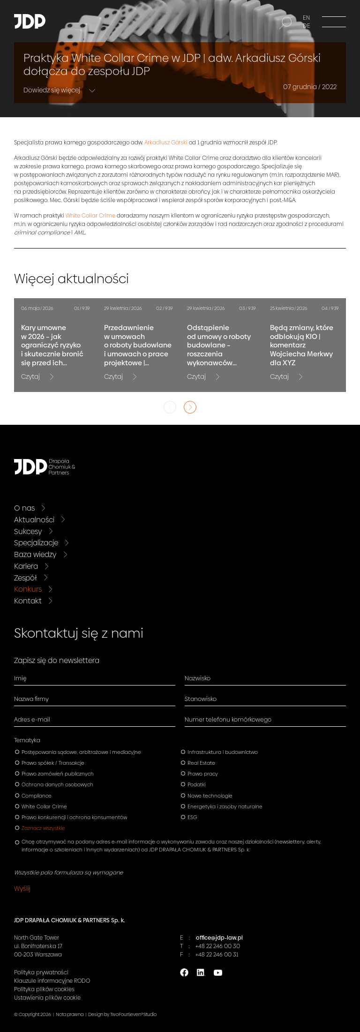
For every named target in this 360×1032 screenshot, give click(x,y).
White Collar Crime (90, 215)
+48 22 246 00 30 (217, 946)
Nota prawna (69, 1014)
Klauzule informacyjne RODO (52, 981)
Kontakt (28, 600)
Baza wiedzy (35, 554)
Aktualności (34, 519)
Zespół (25, 577)
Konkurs (28, 589)
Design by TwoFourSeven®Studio (122, 1014)
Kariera (26, 566)
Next (190, 407)
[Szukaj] (285, 23)
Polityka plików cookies (44, 989)
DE (306, 26)
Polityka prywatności (41, 972)
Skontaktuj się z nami (78, 633)
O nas (24, 508)
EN (306, 18)
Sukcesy (28, 531)
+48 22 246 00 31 (216, 954)
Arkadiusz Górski (166, 142)
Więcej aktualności (71, 279)
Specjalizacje (36, 542)
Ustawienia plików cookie (47, 998)
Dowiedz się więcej (52, 90)
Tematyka (27, 740)
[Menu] (334, 21)
